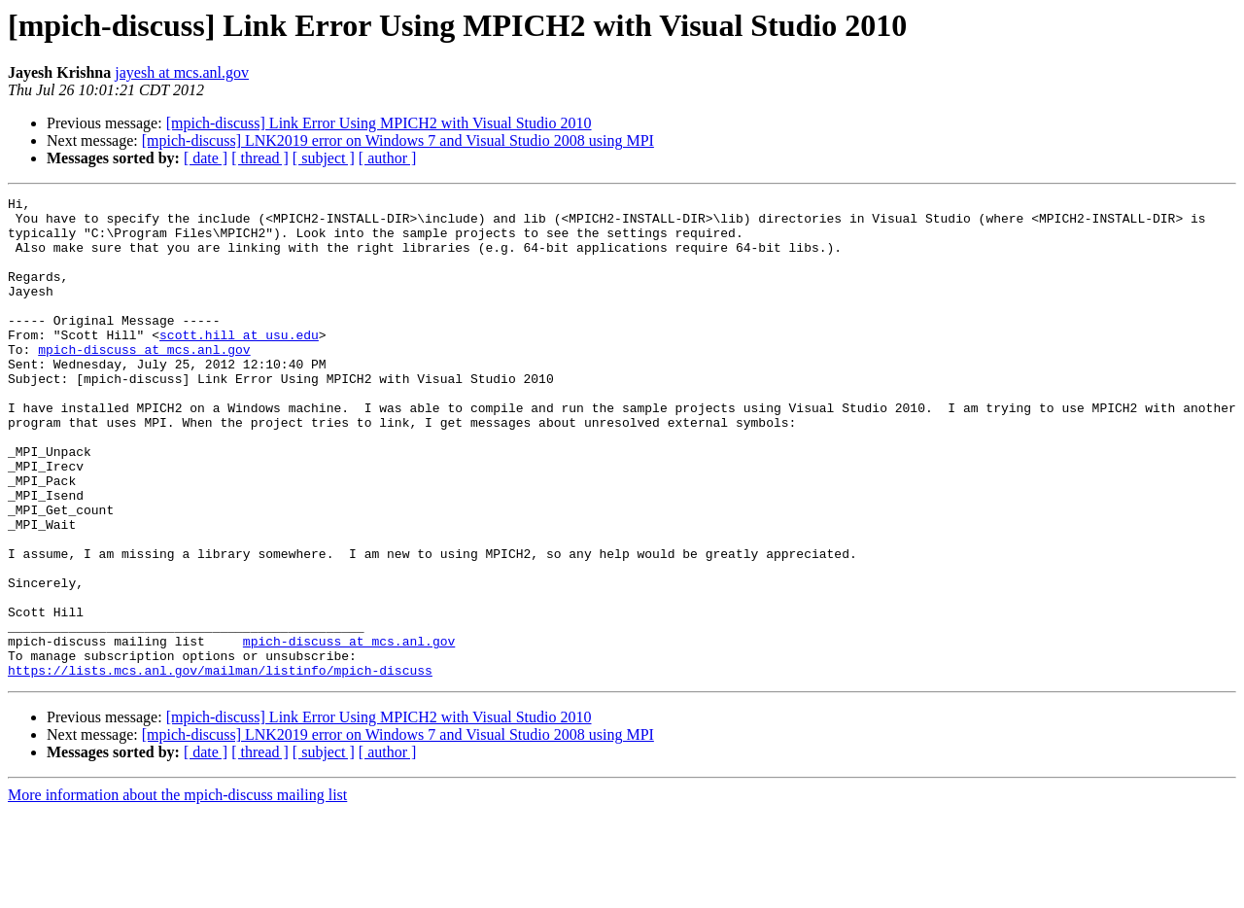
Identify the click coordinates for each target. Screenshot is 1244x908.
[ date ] (205, 158)
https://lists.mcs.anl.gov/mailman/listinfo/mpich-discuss (220, 766)
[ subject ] (324, 158)
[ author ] (388, 158)
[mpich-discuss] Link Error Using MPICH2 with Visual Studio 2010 (379, 123)
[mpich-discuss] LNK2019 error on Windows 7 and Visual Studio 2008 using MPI (398, 140)
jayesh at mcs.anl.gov (182, 72)
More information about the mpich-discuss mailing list (177, 891)
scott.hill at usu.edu (239, 363)
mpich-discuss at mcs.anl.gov (144, 381)
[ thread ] (260, 158)
